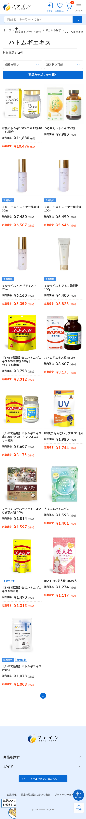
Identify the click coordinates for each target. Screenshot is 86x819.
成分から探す (53, 30)
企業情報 (12, 794)
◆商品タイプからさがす (28, 30)
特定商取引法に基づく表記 (35, 794)
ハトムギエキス (74, 30)
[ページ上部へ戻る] (79, 808)
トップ (7, 30)
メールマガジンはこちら (43, 778)
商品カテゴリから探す (43, 74)
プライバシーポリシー (67, 794)
